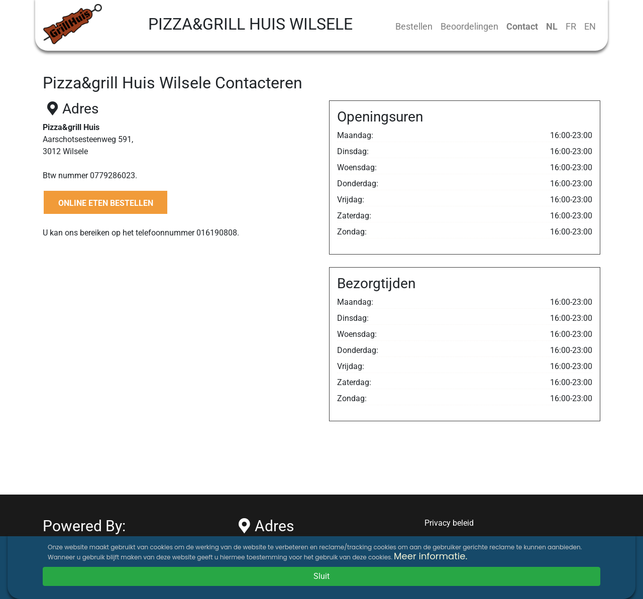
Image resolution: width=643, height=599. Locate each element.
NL (552, 26)
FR (571, 26)
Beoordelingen (469, 26)
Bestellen (414, 26)
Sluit (321, 576)
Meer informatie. (430, 556)
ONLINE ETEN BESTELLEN (105, 203)
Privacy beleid (449, 523)
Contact (522, 26)
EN (590, 26)
